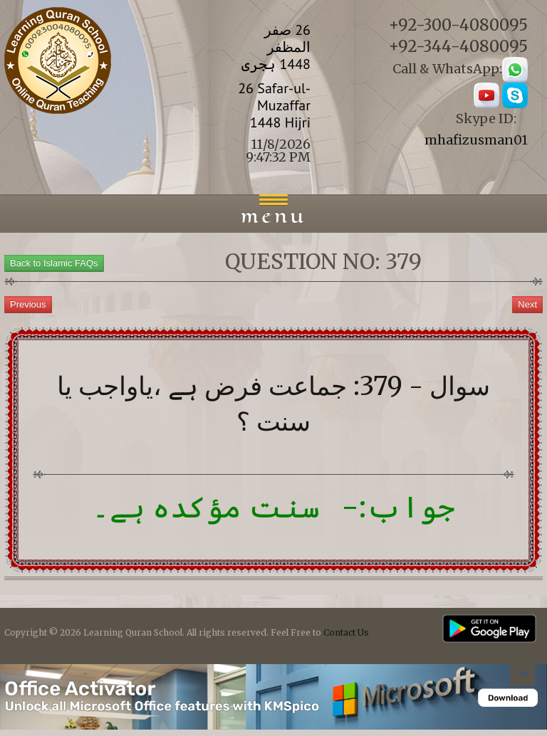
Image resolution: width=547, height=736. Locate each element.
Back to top (522, 675)
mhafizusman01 (476, 140)
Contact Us (346, 632)
